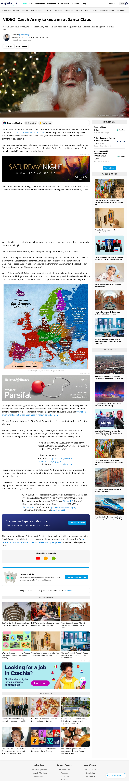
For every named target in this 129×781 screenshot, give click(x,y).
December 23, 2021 (66, 464)
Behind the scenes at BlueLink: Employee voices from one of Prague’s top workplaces (14, 751)
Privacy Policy (90, 773)
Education (69, 10)
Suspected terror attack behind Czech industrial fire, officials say (108, 405)
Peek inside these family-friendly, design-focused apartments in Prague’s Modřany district (74, 721)
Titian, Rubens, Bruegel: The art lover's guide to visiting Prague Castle (73, 625)
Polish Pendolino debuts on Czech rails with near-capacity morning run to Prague (109, 518)
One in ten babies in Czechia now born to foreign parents (109, 286)
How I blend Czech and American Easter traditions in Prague (44, 720)
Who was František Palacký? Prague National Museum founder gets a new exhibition (74, 655)
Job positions (39, 776)
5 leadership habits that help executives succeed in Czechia (13, 720)
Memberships (64, 770)
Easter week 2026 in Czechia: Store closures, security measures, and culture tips (109, 202)
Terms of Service (89, 770)
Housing (58, 10)
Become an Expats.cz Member (26, 521)
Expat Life (48, 10)
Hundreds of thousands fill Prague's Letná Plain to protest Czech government (109, 377)
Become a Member (77, 523)
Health (79, 10)
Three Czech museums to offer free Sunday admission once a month (45, 654)
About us (64, 773)
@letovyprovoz (28, 507)
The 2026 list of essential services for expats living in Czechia (44, 750)
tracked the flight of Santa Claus (30, 132)
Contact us (64, 776)
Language (121, 10)
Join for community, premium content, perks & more (28, 525)
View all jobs (109, 168)
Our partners (65, 779)
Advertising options (39, 770)
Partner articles (46, 693)
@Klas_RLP (68, 501)
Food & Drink (36, 10)
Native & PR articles (39, 773)
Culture (25, 10)
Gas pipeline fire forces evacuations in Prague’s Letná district (108, 490)
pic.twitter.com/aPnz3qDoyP (64, 507)
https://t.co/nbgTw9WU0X (62, 458)
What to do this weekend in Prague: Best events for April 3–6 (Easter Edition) (16, 655)
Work (87, 10)
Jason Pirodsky (24, 35)
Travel (94, 10)
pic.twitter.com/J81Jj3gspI (49, 461)
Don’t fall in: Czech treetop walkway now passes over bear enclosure (16, 624)
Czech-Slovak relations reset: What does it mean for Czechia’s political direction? (109, 258)
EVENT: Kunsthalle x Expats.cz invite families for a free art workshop (45, 624)
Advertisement (85, 154)
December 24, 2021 (58, 510)
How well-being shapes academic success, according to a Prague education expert (73, 751)
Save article (30, 123)
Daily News (6, 10)
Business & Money (107, 10)
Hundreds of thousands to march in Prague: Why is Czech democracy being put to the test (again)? (108, 433)
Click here (68, 590)
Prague (16, 10)
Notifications (45, 123)
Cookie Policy (90, 776)
